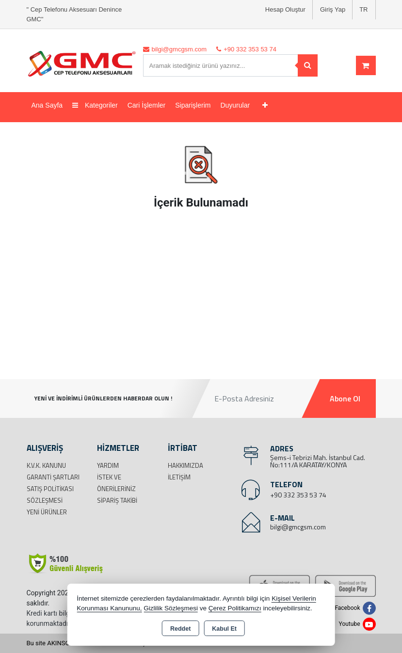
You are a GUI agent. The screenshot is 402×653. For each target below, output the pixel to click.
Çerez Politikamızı (235, 608)
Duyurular (235, 105)
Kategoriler (95, 105)
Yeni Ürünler (47, 512)
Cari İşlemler (147, 105)
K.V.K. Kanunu (46, 465)
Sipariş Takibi (117, 500)
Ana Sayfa (47, 105)
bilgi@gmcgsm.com (298, 527)
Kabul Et (224, 628)
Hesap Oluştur (285, 9)
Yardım (108, 465)
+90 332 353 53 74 (298, 495)
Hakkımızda (185, 465)
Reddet (180, 628)
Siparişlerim (192, 105)
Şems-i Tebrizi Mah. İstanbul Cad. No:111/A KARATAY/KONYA (317, 461)
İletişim (179, 477)
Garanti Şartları (53, 477)
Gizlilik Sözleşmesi (171, 608)
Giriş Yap (332, 9)
